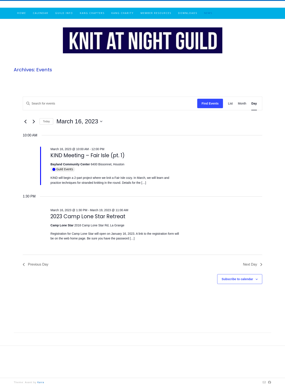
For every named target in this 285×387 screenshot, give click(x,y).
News (208, 13)
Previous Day (35, 264)
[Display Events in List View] (230, 103)
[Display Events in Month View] (242, 103)
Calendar (40, 13)
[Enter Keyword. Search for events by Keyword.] (110, 103)
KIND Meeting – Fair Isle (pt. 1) (87, 155)
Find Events (210, 103)
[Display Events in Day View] (254, 103)
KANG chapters (92, 13)
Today (46, 121)
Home (21, 13)
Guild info (64, 13)
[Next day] (33, 121)
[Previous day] (25, 121)
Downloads (187, 13)
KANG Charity (122, 13)
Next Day (252, 264)
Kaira (40, 382)
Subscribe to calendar (237, 279)
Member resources (156, 13)
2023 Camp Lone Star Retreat (87, 216)
